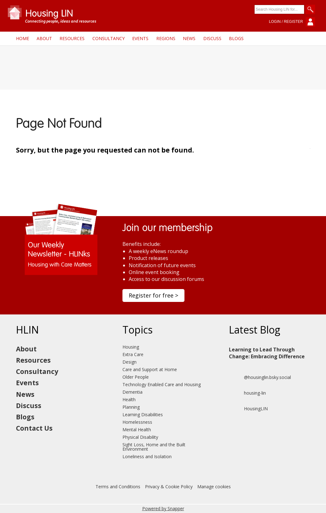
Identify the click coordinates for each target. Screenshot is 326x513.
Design (129, 362)
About (44, 38)
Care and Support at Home (149, 369)
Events (140, 38)
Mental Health (136, 430)
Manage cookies (214, 487)
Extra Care (132, 354)
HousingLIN (248, 408)
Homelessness (137, 422)
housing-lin (247, 393)
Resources (72, 38)
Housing (130, 347)
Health (129, 399)
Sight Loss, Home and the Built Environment (153, 447)
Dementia (132, 392)
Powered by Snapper (163, 508)
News (189, 38)
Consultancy (108, 38)
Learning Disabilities (142, 414)
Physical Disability (140, 437)
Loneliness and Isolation (147, 456)
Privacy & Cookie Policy (169, 487)
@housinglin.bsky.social (260, 377)
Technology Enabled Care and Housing (161, 384)
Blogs (236, 38)
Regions (165, 38)
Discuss (212, 38)
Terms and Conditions (118, 487)
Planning (131, 407)
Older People (135, 377)
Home (22, 38)
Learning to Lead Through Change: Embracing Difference (267, 353)
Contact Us (34, 428)
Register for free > (153, 295)
